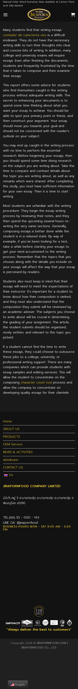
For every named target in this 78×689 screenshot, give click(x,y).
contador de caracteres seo (24, 35)
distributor (10, 459)
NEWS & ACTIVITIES (18, 452)
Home (7, 421)
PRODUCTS (11, 436)
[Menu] (5, 15)
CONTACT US (13, 467)
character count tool (36, 382)
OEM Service (12, 444)
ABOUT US (11, 429)
